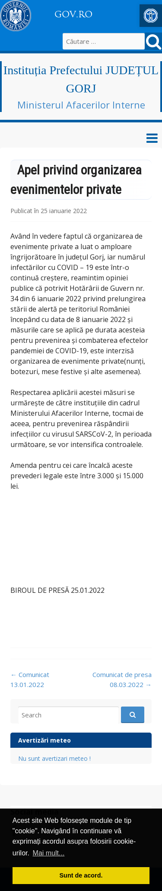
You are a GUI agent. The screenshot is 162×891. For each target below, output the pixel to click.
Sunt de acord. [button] (81, 875)
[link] (151, 15)
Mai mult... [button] (49, 853)
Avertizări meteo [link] (44, 740)
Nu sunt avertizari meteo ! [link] (54, 758)
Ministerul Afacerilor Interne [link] (81, 104)
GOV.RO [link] (73, 14)
